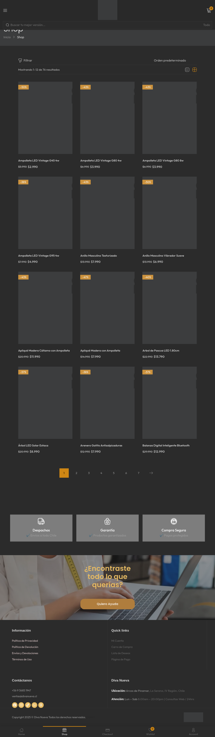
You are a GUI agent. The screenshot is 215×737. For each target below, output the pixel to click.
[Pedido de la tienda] (175, 60)
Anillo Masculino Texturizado (99, 253)
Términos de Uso (22, 659)
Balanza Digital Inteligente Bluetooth (167, 445)
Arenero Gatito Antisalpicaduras (102, 445)
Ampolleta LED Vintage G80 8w (164, 159)
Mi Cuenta (117, 640)
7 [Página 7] (138, 473)
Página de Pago (120, 659)
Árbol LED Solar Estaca (34, 445)
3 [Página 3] (89, 473)
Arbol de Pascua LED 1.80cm (162, 347)
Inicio (7, 37)
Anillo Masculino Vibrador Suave (164, 253)
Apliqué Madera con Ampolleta (101, 347)
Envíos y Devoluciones (25, 653)
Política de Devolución (25, 647)
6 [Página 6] (126, 473)
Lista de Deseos (120, 653)
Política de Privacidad (25, 640)
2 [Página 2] (76, 473)
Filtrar (25, 60)
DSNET (90, 717)
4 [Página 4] (101, 473)
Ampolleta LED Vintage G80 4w (102, 159)
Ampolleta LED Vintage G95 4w (40, 253)
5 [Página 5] (113, 473)
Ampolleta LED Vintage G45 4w (40, 159)
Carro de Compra (122, 647)
